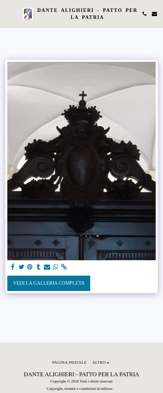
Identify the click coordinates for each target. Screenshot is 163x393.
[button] (8, 13)
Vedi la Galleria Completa (48, 283)
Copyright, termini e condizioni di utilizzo (79, 388)
